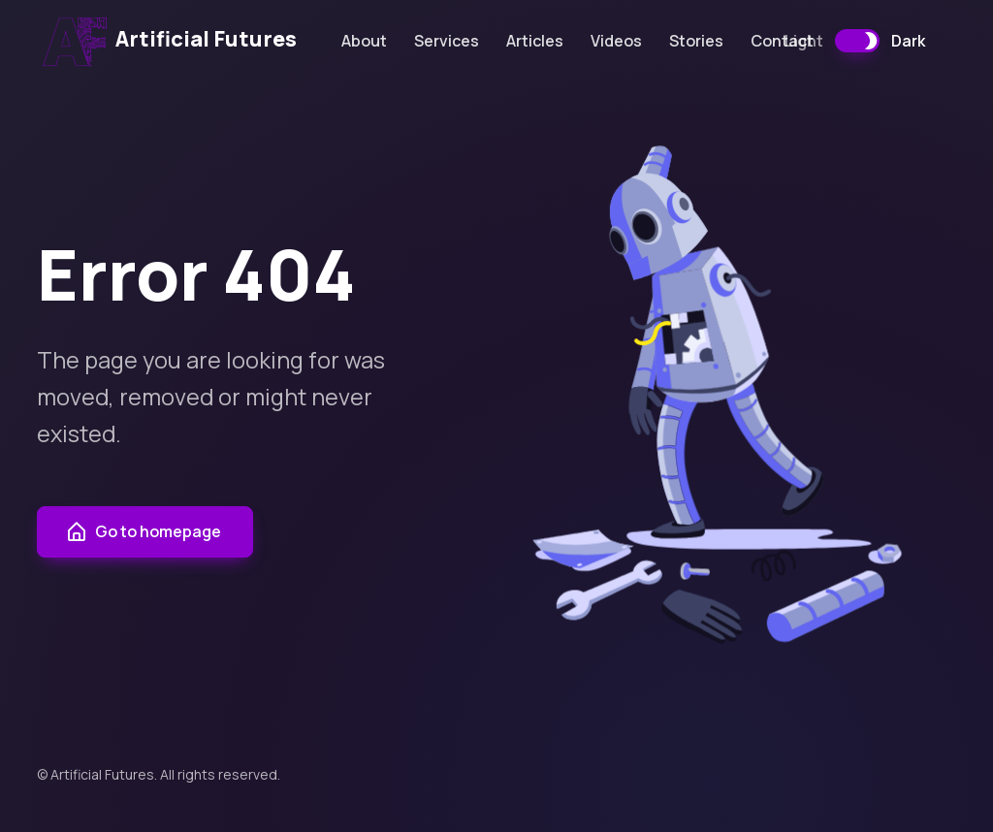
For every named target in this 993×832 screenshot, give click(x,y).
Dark (908, 40)
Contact (782, 40)
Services (446, 40)
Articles (534, 40)
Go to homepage (143, 532)
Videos (616, 40)
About (364, 40)
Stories (696, 40)
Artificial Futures (169, 41)
